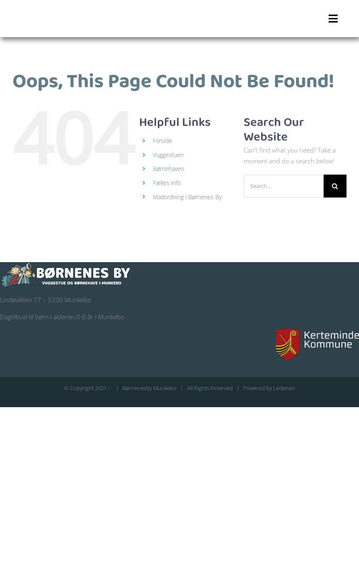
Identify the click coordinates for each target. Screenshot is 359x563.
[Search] (335, 186)
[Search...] (284, 186)
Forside (162, 141)
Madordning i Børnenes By (187, 197)
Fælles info (167, 183)
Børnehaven (168, 169)
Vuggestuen (168, 155)
